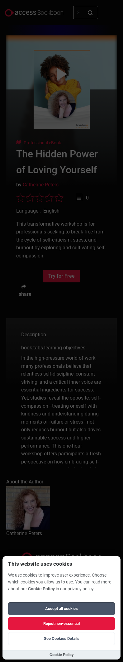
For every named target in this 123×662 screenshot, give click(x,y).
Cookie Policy (41, 589)
